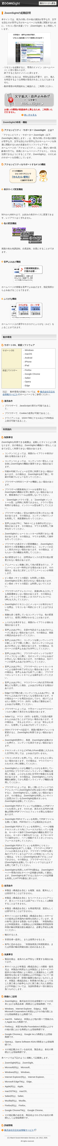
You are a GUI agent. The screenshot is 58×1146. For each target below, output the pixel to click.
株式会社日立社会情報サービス (19, 1130)
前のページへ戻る (47, 3)
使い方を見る (30, 115)
